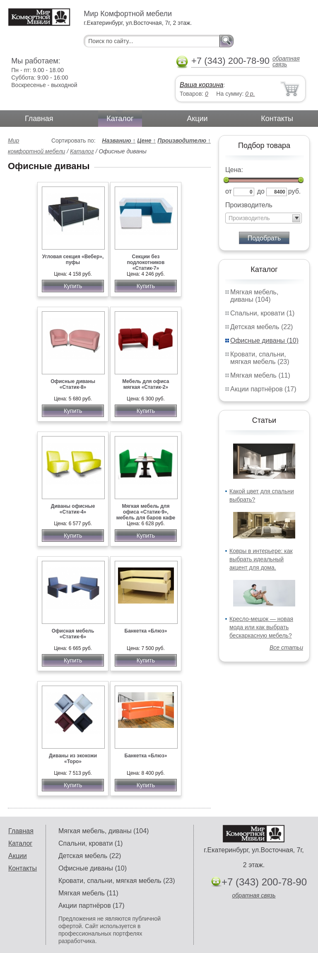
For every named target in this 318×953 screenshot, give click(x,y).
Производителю (184, 140)
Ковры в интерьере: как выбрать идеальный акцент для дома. (261, 559)
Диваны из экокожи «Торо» (73, 758)
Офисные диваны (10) (264, 340)
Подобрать (264, 238)
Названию (118, 140)
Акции (197, 118)
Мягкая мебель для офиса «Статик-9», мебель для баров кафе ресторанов (146, 514)
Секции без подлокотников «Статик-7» (146, 262)
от (228, 191)
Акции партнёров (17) (263, 389)
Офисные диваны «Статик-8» (73, 384)
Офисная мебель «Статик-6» (73, 634)
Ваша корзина (201, 84)
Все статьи (286, 647)
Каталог (119, 118)
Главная (39, 118)
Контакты (277, 118)
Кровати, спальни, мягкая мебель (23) (259, 358)
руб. (294, 191)
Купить (73, 286)
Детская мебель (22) (261, 326)
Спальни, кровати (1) (262, 313)
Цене (146, 140)
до (261, 191)
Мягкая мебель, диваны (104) (254, 296)
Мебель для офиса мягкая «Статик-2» (145, 384)
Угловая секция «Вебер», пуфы (73, 259)
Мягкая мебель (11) (260, 375)
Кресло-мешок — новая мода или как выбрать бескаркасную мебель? (261, 627)
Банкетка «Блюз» (146, 631)
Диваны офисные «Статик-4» (73, 509)
